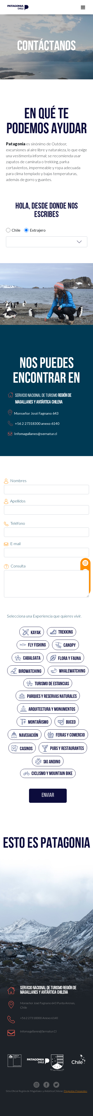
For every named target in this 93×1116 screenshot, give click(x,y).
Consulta (15, 566)
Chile (16, 230)
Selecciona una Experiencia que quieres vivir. (44, 616)
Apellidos (15, 501)
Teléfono (14, 523)
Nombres (15, 481)
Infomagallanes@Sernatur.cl (38, 1031)
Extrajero (38, 230)
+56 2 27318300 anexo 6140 (39, 1018)
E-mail (12, 543)
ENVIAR (48, 795)
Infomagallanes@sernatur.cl (35, 434)
